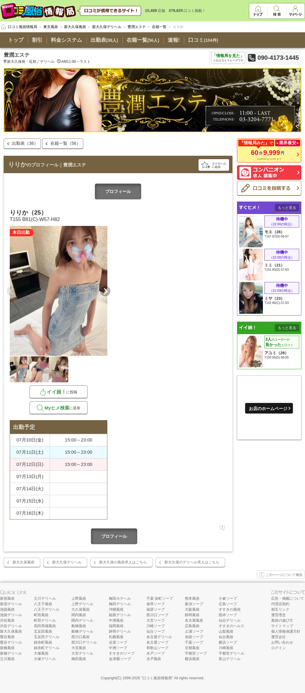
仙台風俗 (226, 637)
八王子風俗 (43, 604)
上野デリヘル (82, 604)
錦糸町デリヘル (46, 648)
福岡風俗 (116, 626)
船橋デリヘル (82, 631)
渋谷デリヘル (11, 626)
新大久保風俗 (23, 562)
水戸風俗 (153, 659)
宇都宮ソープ (196, 653)
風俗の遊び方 (282, 620)
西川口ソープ (157, 615)
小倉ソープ (228, 598)
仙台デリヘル (230, 620)
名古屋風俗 (194, 620)
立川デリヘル (45, 598)
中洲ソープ (118, 648)
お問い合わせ (282, 642)
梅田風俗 (78, 659)
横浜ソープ (228, 642)
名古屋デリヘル (159, 637)
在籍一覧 (143, 40)
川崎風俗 (226, 648)
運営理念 (278, 615)
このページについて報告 (281, 575)
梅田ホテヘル (120, 598)
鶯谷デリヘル (11, 642)
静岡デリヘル (120, 631)
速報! (174, 40)
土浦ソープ (194, 631)
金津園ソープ (120, 659)
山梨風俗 (226, 631)
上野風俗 (78, 598)
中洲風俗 (116, 620)
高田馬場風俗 (45, 626)
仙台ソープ (155, 631)
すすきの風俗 (230, 609)
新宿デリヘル (11, 604)
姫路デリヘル (120, 615)
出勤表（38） (25, 143)
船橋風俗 (78, 626)
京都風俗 (192, 648)
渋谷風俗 (7, 620)
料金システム (66, 40)
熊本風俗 (192, 598)
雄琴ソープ (155, 604)
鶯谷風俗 (7, 637)
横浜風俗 (192, 659)
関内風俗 (78, 615)
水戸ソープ (155, 653)
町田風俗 (41, 615)
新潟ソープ (194, 604)
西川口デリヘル (84, 642)
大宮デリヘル (82, 653)
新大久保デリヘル (66, 562)
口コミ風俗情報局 (157, 678)
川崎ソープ (155, 626)
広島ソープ (228, 604)
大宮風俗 (78, 648)
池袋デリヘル (11, 615)
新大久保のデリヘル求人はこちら (191, 562)
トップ (15, 40)
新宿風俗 (7, 598)
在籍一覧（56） (65, 143)
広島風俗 (192, 626)
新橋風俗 (7, 648)
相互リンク (280, 609)
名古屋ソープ (157, 642)
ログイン (278, 648)
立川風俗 (7, 659)
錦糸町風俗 (43, 642)
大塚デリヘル (45, 659)
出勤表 (104, 40)
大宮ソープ (155, 620)
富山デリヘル (230, 659)
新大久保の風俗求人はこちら (123, 562)
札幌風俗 (116, 637)
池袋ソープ (194, 637)
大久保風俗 (80, 609)
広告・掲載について (287, 598)
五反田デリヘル (46, 637)
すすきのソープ (122, 653)
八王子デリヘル (46, 609)
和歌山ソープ (157, 648)
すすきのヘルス (231, 626)
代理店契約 (280, 604)
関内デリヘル (82, 620)
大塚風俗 (41, 653)
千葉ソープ (194, 642)
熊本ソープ (228, 615)
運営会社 (278, 637)
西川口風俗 (80, 637)
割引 (37, 40)
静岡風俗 (192, 615)
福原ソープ (155, 609)
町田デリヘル (45, 620)
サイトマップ (282, 626)
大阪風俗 (192, 609)
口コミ (203, 40)
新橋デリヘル (11, 653)
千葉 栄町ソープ (159, 598)
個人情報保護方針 (285, 631)
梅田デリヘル (120, 604)
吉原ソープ (118, 642)
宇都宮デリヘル (231, 653)
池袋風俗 (7, 609)
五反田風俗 (43, 631)
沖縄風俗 (116, 609)
